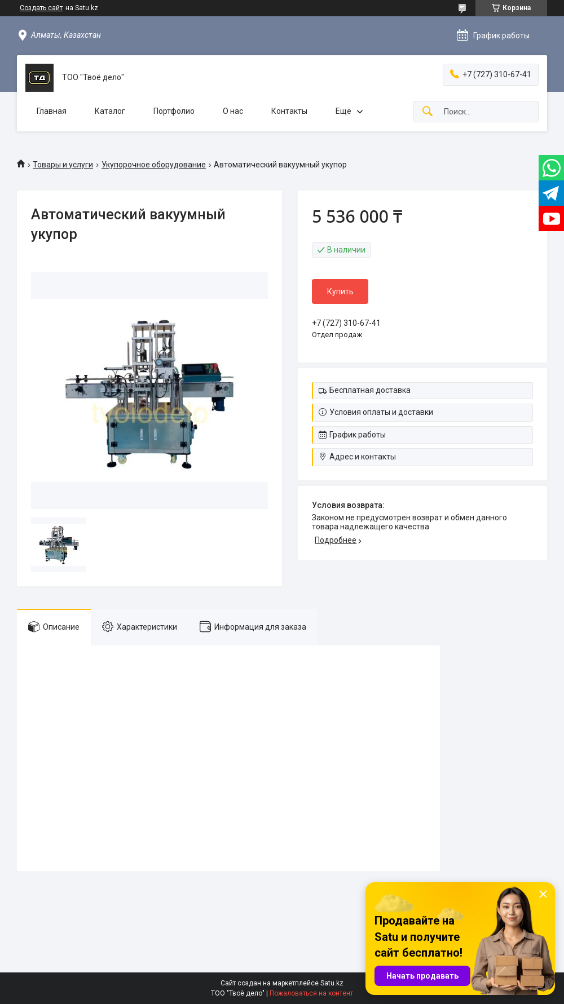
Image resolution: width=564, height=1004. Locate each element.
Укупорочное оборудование (154, 164)
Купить (340, 291)
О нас (233, 111)
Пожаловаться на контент (311, 993)
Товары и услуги (63, 164)
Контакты (289, 111)
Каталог (110, 111)
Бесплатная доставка (370, 390)
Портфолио (174, 111)
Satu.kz (331, 983)
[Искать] (427, 112)
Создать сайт (41, 8)
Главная (52, 111)
